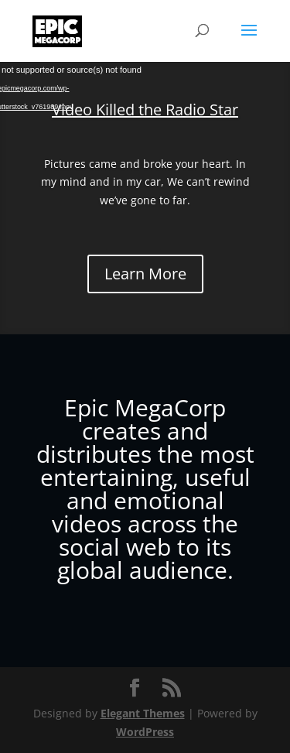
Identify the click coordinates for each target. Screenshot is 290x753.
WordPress (145, 731)
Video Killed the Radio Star (145, 109)
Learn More (145, 273)
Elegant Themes (143, 713)
